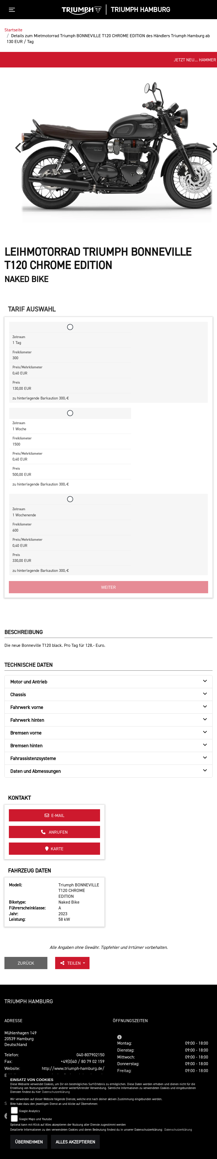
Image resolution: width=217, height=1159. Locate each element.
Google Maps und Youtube (35, 1119)
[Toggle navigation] (13, 10)
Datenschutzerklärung (56, 1092)
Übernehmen (29, 1142)
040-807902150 (90, 1054)
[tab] (108, 681)
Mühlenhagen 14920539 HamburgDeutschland (20, 1038)
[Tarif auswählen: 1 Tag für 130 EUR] (70, 327)
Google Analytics (29, 1111)
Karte (54, 848)
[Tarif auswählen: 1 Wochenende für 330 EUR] (70, 499)
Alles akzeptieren (75, 1142)
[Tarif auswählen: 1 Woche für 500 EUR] (70, 413)
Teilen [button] (71, 963)
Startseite (13, 29)
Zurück (26, 963)
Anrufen (54, 832)
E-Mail (54, 815)
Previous (19, 149)
